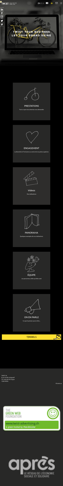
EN (39, 3)
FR (43, 3)
